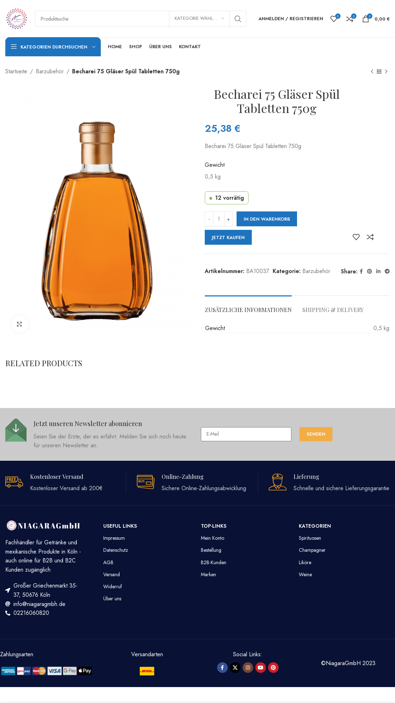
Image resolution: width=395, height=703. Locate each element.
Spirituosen (310, 538)
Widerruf (112, 586)
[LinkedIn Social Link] (378, 271)
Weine (305, 574)
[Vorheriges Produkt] (372, 71)
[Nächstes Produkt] (386, 71)
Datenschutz (115, 550)
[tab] (248, 306)
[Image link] (46, 670)
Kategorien (315, 525)
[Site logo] (16, 18)
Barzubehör (50, 71)
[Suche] (140, 19)
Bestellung (211, 550)
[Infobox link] (99, 434)
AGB (108, 562)
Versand (111, 574)
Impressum (114, 538)
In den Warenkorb (267, 219)
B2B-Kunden (213, 562)
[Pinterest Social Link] (369, 271)
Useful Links (120, 525)
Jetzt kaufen (228, 237)
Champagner (312, 550)
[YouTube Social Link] (260, 667)
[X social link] (235, 667)
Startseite (16, 71)
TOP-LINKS (213, 525)
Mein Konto (212, 538)
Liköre (305, 562)
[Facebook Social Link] (361, 271)
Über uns (112, 598)
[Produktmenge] (219, 218)
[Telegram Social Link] (387, 271)
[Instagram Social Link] (248, 667)
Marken (208, 574)
